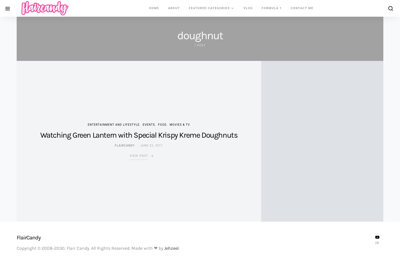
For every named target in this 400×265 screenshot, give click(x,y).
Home (154, 8)
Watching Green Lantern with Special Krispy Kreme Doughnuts (139, 135)
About (174, 8)
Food (162, 124)
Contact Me (302, 8)
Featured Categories (209, 8)
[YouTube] (377, 239)
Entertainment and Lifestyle (114, 124)
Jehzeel (171, 248)
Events (149, 124)
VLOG (248, 8)
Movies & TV (180, 124)
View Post (138, 156)
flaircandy (124, 145)
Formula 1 (272, 8)
